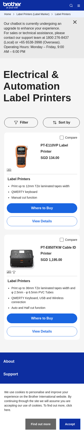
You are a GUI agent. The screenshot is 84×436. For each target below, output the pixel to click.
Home (7, 14)
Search (71, 5)
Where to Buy (42, 208)
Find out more (41, 424)
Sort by (61, 122)
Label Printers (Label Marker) (33, 14)
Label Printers (62, 14)
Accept (70, 424)
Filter (21, 122)
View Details (42, 221)
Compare (68, 137)
